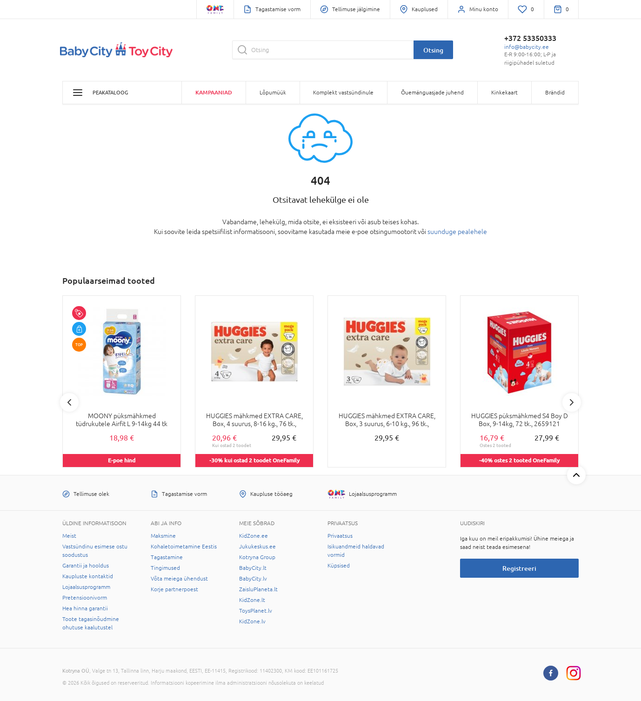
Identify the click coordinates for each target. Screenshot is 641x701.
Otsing (433, 50)
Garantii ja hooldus (85, 565)
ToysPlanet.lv (255, 611)
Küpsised (338, 565)
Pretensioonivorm (84, 597)
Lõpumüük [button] (273, 92)
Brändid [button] (555, 92)
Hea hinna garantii (85, 608)
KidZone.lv (252, 621)
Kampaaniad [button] (213, 92)
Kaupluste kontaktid (87, 576)
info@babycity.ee (526, 47)
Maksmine (163, 536)
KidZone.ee (253, 536)
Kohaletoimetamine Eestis (184, 546)
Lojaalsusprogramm (86, 587)
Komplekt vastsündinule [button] (343, 92)
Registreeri (519, 568)
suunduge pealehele (457, 231)
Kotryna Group (257, 557)
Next (571, 402)
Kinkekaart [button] (504, 92)
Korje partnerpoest (174, 589)
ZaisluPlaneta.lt (258, 589)
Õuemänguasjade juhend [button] (432, 92)
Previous (69, 402)
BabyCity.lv (253, 578)
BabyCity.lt (253, 568)
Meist (69, 536)
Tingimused (165, 568)
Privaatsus (340, 536)
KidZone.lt (252, 600)
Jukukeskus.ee (257, 546)
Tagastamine (167, 557)
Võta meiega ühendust (179, 578)
